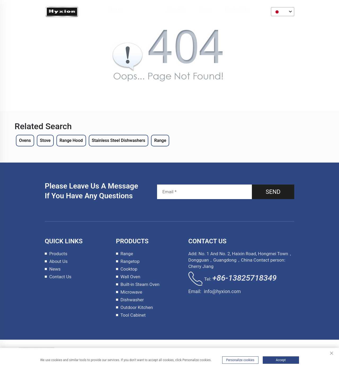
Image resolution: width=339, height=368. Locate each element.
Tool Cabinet (133, 315)
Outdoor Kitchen (137, 307)
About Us (177, 9)
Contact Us (237, 9)
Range (127, 253)
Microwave (131, 292)
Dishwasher (132, 299)
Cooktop (129, 269)
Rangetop (130, 261)
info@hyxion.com (222, 291)
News (206, 9)
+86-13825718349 (244, 277)
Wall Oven (130, 276)
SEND (273, 192)
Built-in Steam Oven (140, 284)
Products (144, 9)
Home (115, 9)
